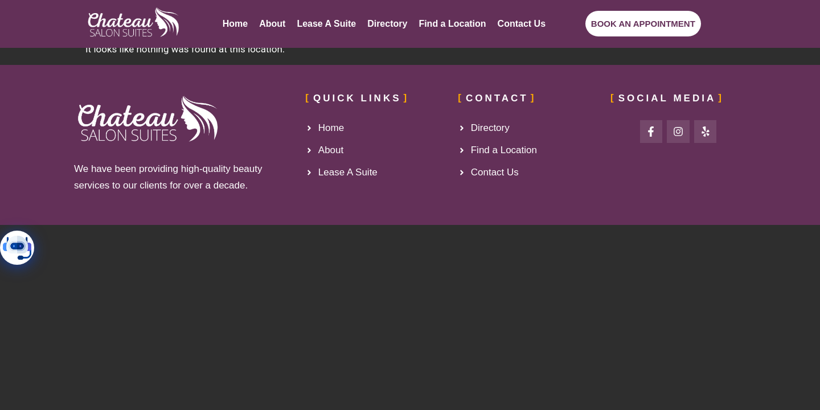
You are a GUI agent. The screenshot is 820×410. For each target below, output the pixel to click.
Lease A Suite (326, 23)
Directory (387, 23)
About (272, 23)
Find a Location (452, 23)
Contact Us (522, 23)
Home (235, 23)
